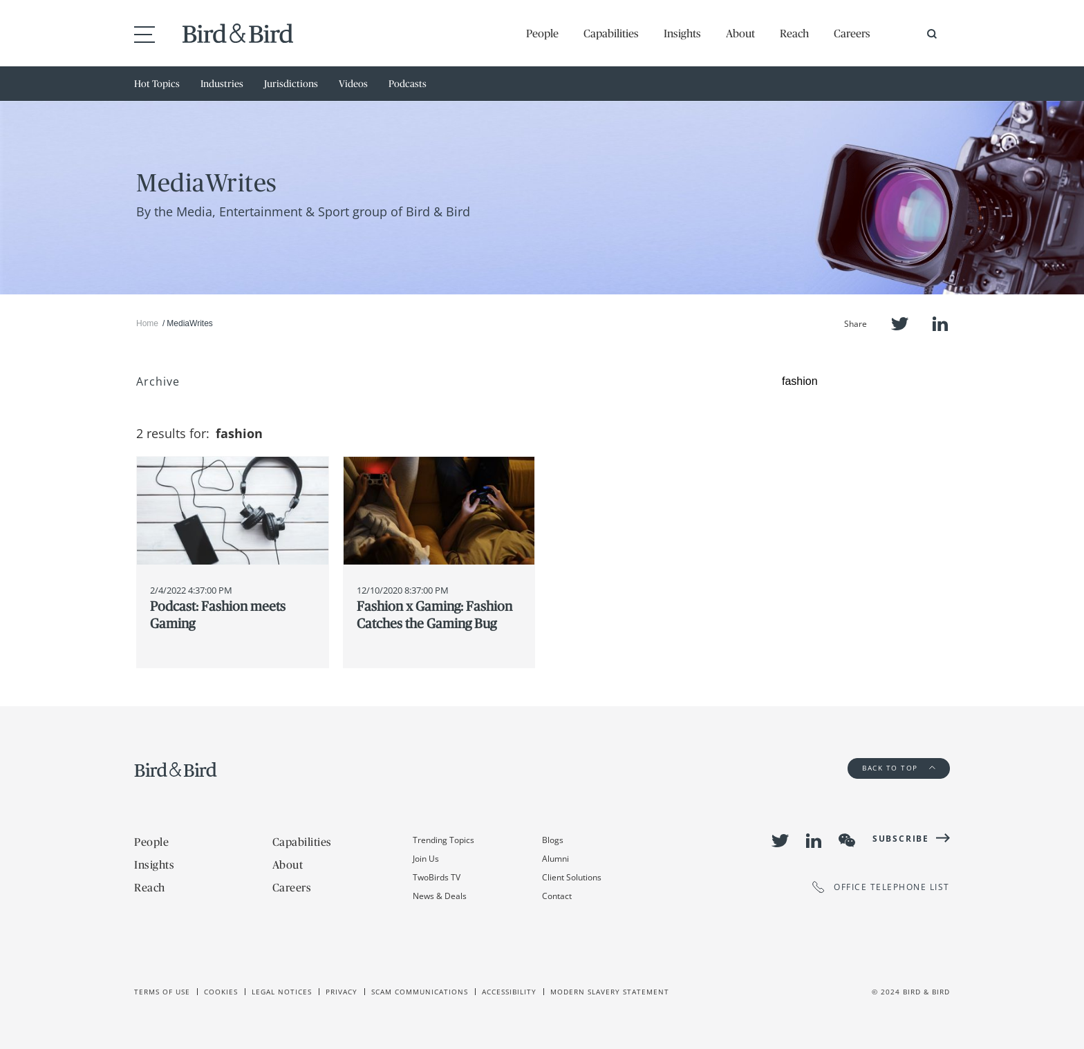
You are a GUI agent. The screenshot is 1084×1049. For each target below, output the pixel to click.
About (740, 33)
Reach (794, 33)
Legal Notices (282, 991)
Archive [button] (158, 381)
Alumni (555, 858)
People (542, 33)
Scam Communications (419, 991)
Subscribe (900, 838)
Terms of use (162, 991)
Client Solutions (571, 877)
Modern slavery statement (609, 991)
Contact (557, 896)
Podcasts (408, 83)
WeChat (847, 840)
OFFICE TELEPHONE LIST (881, 887)
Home (147, 323)
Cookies (221, 991)
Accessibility (509, 991)
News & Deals (440, 896)
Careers (852, 33)
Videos (353, 83)
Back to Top (898, 768)
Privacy (341, 991)
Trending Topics (443, 840)
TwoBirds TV (436, 877)
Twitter (899, 323)
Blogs (552, 840)
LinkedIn (940, 323)
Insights (682, 33)
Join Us (426, 858)
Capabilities (611, 33)
